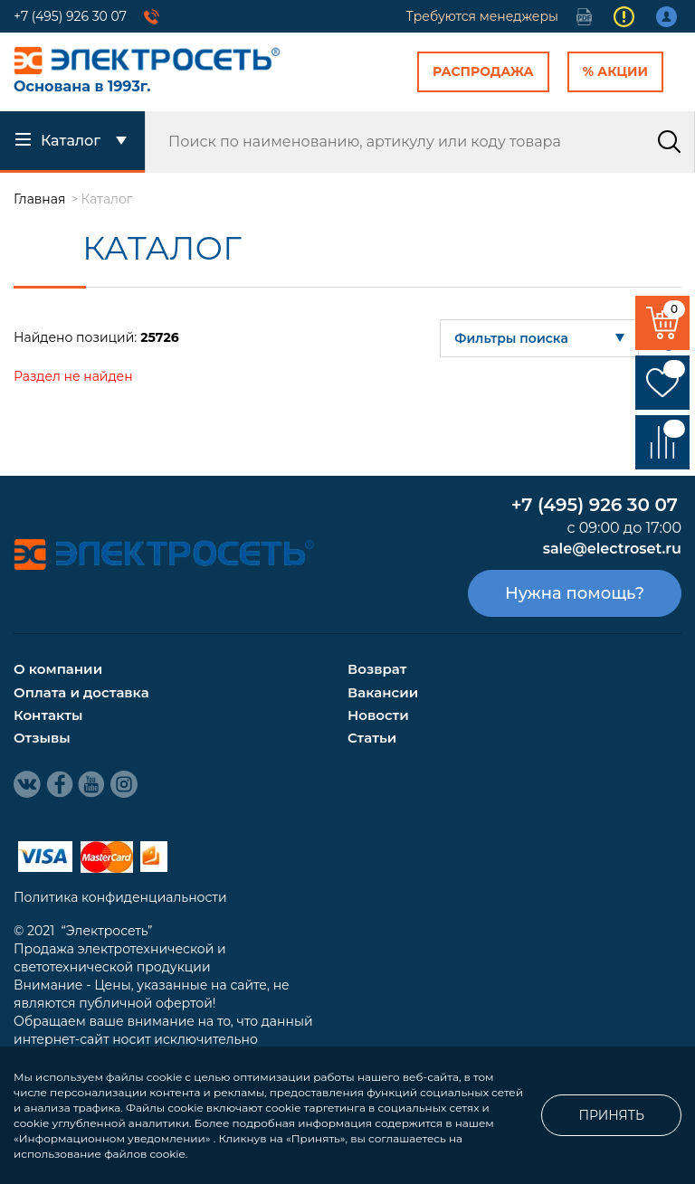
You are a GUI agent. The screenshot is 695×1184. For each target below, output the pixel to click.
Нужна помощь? (574, 593)
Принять (611, 1115)
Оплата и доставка (81, 692)
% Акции (615, 71)
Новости (378, 715)
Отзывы (42, 737)
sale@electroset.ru (612, 548)
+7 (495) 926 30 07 (70, 16)
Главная (39, 199)
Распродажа (483, 71)
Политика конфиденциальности (120, 897)
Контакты (48, 715)
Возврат (377, 668)
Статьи (372, 737)
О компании (58, 668)
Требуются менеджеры (482, 16)
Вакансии (383, 692)
